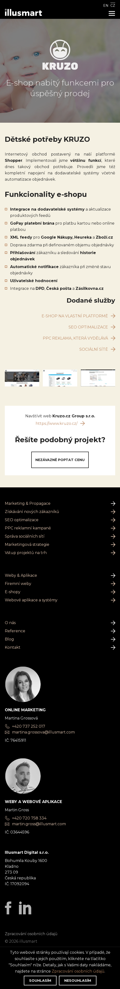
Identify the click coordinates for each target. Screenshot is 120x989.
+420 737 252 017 (28, 726)
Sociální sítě (97, 349)
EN (105, 5)
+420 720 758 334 (29, 818)
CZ (112, 5)
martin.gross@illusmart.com (39, 824)
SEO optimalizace (92, 327)
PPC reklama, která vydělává (79, 338)
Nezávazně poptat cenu (60, 460)
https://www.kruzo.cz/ (60, 423)
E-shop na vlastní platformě (78, 316)
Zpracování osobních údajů (31, 934)
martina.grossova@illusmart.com (43, 732)
